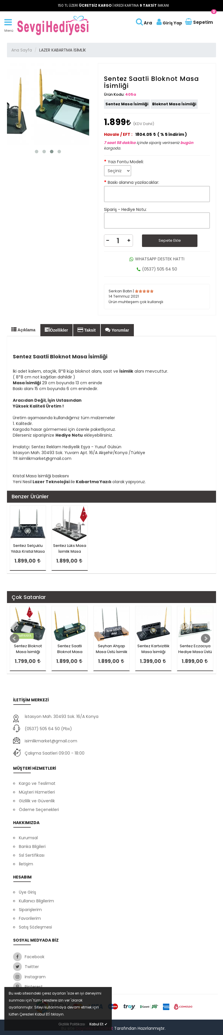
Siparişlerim (30, 910)
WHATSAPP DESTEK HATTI (157, 259)
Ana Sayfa (21, 50)
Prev (14, 638)
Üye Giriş (27, 892)
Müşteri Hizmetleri (37, 792)
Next (205, 638)
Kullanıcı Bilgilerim (36, 901)
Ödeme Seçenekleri (39, 809)
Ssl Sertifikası (31, 855)
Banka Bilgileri (32, 846)
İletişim (26, 864)
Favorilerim (30, 918)
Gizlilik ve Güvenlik (37, 801)
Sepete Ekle (170, 240)
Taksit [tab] (87, 329)
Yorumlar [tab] (117, 329)
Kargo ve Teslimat (37, 783)
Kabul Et (98, 1024)
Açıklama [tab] (23, 329)
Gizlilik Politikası (71, 1024)
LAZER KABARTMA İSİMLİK (62, 50)
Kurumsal (28, 838)
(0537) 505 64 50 (157, 269)
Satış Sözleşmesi (35, 927)
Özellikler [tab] (56, 329)
